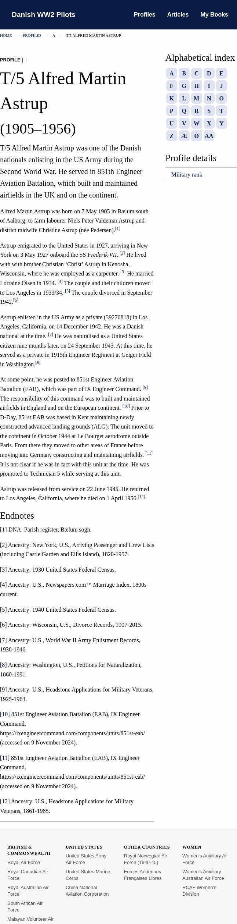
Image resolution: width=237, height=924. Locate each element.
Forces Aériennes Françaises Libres (143, 875)
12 (5, 801)
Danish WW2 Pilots (44, 14)
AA (209, 136)
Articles (178, 14)
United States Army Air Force (86, 859)
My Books (214, 14)
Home (6, 35)
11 (4, 758)
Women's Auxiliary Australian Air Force (203, 875)
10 (5, 714)
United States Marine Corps (88, 875)
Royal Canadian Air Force (27, 875)
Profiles (145, 14)
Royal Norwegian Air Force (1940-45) (145, 859)
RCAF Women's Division (199, 891)
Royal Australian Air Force (28, 891)
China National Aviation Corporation (87, 891)
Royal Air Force (23, 862)
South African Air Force (25, 906)
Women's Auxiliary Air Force (205, 859)
